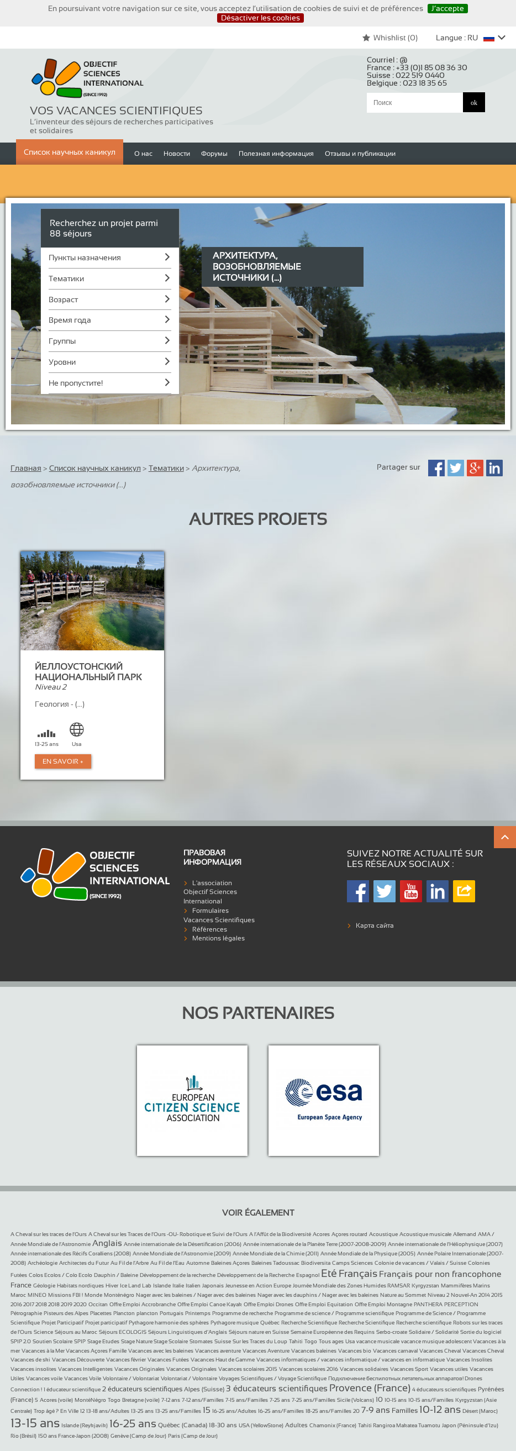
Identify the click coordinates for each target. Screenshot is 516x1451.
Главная (25, 468)
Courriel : (387, 59)
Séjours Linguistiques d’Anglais (187, 1332)
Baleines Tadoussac (275, 1263)
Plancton (124, 1313)
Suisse (222, 1341)
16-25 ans (132, 1423)
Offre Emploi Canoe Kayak (209, 1304)
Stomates (201, 1341)
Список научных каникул (69, 152)
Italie (178, 1285)
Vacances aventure (218, 1351)
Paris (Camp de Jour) (193, 1436)
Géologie (44, 1285)
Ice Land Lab (135, 1285)
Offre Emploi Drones (268, 1304)
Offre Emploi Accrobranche (142, 1304)
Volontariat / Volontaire (189, 1378)
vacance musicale (377, 1341)
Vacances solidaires (364, 1369)
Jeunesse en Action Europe (258, 1285)
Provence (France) (369, 1388)
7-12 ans (170, 1400)
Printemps (197, 1313)
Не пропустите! (76, 382)
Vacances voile (44, 1378)
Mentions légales (218, 938)
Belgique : (407, 82)
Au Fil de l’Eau (167, 1263)
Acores (321, 1234)
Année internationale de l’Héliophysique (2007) (445, 1244)
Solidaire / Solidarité (434, 1332)
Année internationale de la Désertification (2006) (182, 1244)
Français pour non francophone (440, 1274)
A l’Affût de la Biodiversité (280, 1234)
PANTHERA (428, 1304)
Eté (329, 1273)
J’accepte (447, 8)
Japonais (213, 1285)
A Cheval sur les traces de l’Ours (48, 1234)
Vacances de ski (30, 1360)
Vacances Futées (168, 1360)
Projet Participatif (62, 1322)
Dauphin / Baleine (116, 1275)
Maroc (18, 1295)
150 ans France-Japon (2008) (73, 1436)
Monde (93, 1295)
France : (417, 67)
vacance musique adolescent (437, 1341)
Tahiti (296, 1341)
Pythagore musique (234, 1322)
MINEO (37, 1295)
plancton (147, 1313)
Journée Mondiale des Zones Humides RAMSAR (351, 1285)
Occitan (98, 1304)
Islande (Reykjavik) (84, 1425)
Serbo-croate (391, 1332)
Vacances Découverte (78, 1360)
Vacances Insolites (469, 1360)
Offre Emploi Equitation (324, 1304)
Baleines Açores (230, 1263)
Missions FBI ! (65, 1295)
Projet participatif (106, 1322)
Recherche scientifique (423, 1322)
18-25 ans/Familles (328, 1411)
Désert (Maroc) (480, 1411)
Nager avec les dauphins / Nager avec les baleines (317, 1295)
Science (43, 1332)
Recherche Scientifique (309, 1322)
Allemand (464, 1234)
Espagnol (307, 1275)
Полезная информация (276, 153)
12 (82, 1411)
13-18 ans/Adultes (107, 1411)
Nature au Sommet (403, 1295)
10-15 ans (396, 1400)
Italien (193, 1285)
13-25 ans (142, 1411)
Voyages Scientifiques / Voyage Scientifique (273, 1378)
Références (209, 929)
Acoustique (383, 1234)
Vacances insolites (33, 1369)
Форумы (214, 153)
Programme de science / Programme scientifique (334, 1313)
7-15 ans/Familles (246, 1400)
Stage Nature (137, 1341)
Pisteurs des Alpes (66, 1313)
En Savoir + (63, 761)
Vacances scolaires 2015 (247, 1369)
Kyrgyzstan (425, 1285)
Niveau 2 (438, 1295)
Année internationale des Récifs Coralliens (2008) (70, 1253)
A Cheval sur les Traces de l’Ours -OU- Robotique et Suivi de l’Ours (168, 1234)
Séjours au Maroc (76, 1332)
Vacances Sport (409, 1369)
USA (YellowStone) (261, 1425)
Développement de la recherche (177, 1275)
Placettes (101, 1313)
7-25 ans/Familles (313, 1400)
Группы (62, 341)
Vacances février (126, 1360)
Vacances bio (354, 1351)
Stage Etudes (103, 1341)
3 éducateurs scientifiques (277, 1388)
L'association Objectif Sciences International (210, 892)
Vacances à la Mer (44, 1351)
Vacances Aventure (266, 1351)
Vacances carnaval (395, 1351)
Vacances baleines (313, 1351)
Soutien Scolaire (52, 1341)
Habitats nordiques (80, 1285)
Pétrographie (26, 1313)
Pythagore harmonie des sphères (169, 1322)
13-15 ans (35, 1423)
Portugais (171, 1313)
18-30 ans (223, 1425)
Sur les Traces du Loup (260, 1341)
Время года (70, 320)
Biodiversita (315, 1263)
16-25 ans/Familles (281, 1411)
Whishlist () (390, 37)
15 (206, 1410)
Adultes (296, 1425)
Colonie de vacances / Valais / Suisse (420, 1263)
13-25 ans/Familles (178, 1411)
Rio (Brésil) (23, 1436)
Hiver (112, 1285)
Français (358, 1273)
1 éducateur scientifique (72, 1389)
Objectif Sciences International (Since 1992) (88, 79)
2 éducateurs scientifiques (142, 1389)
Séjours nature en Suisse (259, 1332)
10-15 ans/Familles (431, 1400)
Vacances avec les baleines (160, 1351)
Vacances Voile (82, 1378)
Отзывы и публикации (360, 153)
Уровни (62, 362)
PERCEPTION (461, 1304)
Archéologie (42, 1263)
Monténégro (119, 1295)
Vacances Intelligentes (85, 1369)
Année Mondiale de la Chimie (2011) (276, 1253)
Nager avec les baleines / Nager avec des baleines (196, 1295)
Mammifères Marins (465, 1285)
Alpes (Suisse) (204, 1389)
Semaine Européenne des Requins (333, 1332)
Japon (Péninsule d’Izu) (470, 1425)
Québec (270, 1322)
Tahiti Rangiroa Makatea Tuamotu (399, 1425)
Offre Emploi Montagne (383, 1304)
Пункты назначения (85, 257)
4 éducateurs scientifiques (444, 1389)
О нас (143, 153)
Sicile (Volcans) (355, 1400)
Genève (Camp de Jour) (138, 1436)
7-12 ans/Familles (203, 1400)
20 (356, 1411)
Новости (177, 153)
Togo (310, 1341)
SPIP (80, 1341)
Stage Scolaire (171, 1341)
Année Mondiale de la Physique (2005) (367, 1253)
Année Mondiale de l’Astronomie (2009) (182, 1253)
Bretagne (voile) (141, 1400)
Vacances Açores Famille (96, 1351)
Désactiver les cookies (260, 17)
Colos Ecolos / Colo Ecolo (60, 1275)
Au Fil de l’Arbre (129, 1263)
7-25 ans (280, 1400)
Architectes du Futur (84, 1263)
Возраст (63, 299)
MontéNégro (90, 1400)
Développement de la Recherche (255, 1275)
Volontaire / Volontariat (131, 1378)
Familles (405, 1411)
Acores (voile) (56, 1400)
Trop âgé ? (46, 1411)
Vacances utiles (449, 1369)
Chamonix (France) (332, 1425)
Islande (162, 1285)
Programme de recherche (242, 1313)
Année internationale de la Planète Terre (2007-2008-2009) (314, 1244)
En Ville (69, 1411)
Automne (197, 1263)
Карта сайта (375, 925)
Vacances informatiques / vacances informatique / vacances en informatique (350, 1360)
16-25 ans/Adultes (234, 1411)
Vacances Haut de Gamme (223, 1360)
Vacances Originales (139, 1369)
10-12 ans (440, 1409)
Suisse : (406, 75)
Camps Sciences (352, 1263)
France (20, 1285)
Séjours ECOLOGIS (122, 1332)
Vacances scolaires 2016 (308, 1369)
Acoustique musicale (425, 1234)
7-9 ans (375, 1410)
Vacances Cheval (440, 1351)
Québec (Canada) (182, 1425)
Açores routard (349, 1234)
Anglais (107, 1243)
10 (379, 1399)
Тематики (66, 278)
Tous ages (331, 1341)
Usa (350, 1341)
